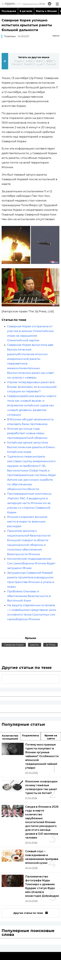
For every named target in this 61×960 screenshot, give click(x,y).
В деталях (26, 11)
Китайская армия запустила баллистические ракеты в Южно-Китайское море (31, 447)
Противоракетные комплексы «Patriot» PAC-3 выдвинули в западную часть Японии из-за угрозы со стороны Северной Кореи (29, 503)
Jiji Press (50, 644)
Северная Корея (13, 644)
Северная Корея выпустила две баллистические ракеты (30, 349)
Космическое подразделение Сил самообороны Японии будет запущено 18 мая (31, 563)
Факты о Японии (46, 11)
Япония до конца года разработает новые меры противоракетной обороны (27, 433)
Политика (9, 36)
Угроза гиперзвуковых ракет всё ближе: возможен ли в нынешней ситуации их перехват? (32, 387)
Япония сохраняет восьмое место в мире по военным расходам (27, 521)
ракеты (34, 644)
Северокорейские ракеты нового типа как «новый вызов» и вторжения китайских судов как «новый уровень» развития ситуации (31, 405)
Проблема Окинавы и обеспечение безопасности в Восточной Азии (29, 596)
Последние (9, 11)
